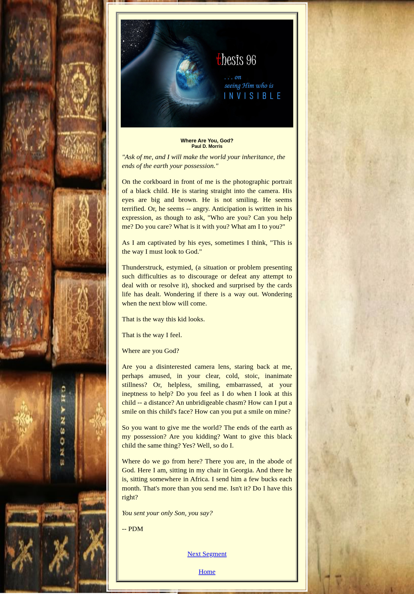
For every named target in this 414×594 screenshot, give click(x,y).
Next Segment (207, 553)
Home (207, 571)
